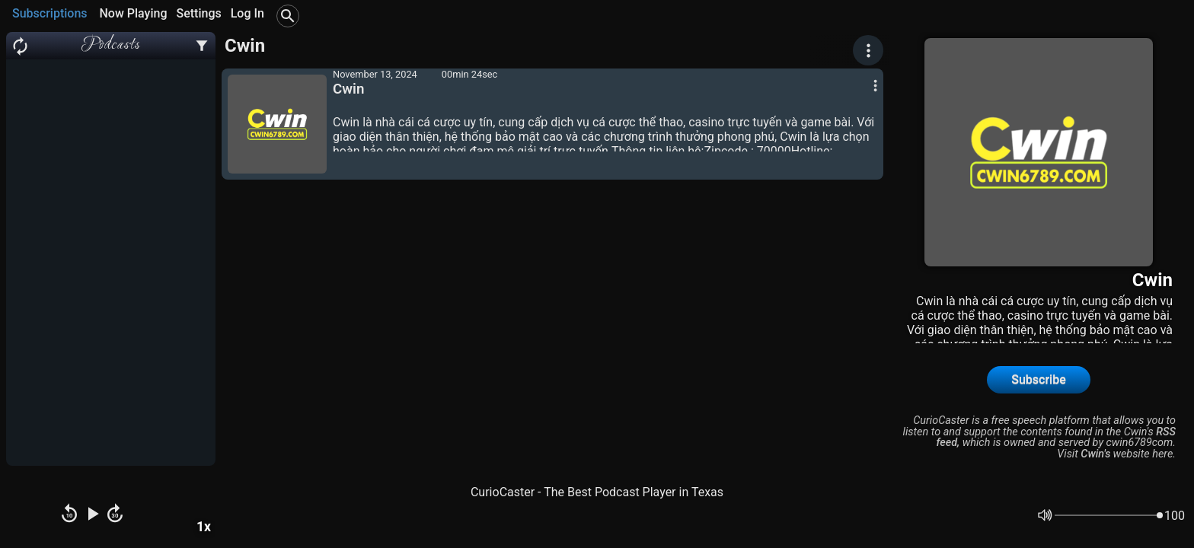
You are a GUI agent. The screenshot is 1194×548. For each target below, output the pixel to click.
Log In (247, 13)
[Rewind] (69, 515)
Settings (198, 13)
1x (203, 526)
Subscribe (1038, 379)
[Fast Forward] (115, 515)
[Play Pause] (92, 515)
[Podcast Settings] (201, 45)
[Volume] (1109, 515)
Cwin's (1095, 454)
